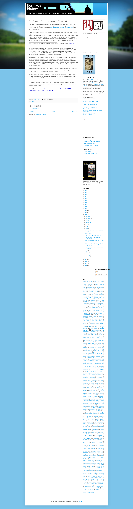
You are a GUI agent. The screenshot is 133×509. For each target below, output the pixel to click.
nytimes (92, 419)
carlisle (98, 303)
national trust (85, 409)
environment (93, 336)
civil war (101, 309)
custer (84, 320)
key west (92, 383)
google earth (92, 353)
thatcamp (100, 467)
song (98, 455)
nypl (88, 419)
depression (97, 324)
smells (95, 454)
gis (103, 349)
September (88, 222)
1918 (84, 282)
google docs (85, 353)
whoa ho (84, 485)
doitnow (94, 333)
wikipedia (96, 485)
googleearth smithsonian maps (88, 356)
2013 (85, 210)
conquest (94, 316)
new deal (92, 410)
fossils (97, 344)
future (99, 346)
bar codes (96, 294)
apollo (97, 288)
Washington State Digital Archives (92, 141)
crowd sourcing (86, 319)
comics (92, 313)
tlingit (103, 469)
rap (85, 441)
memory (102, 399)
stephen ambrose (87, 463)
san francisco (94, 446)
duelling (99, 333)
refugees (93, 442)
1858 (91, 281)
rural (96, 445)
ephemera (101, 336)
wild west (102, 485)
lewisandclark (100, 387)
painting (101, 423)
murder (103, 403)
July (87, 224)
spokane (91, 457)
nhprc (99, 414)
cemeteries (85, 306)
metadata (86, 400)
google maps (100, 353)
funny (84, 346)
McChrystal (98, 399)
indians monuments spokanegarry (95, 374)
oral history (100, 422)
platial (99, 430)
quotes (95, 439)
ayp (92, 294)
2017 (85, 202)
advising (96, 284)
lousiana (84, 394)
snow (84, 455)
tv (93, 470)
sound (102, 455)
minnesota (102, 400)
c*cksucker (85, 303)
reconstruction (95, 441)
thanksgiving (93, 467)
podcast (88, 432)
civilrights (84, 310)
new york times (94, 412)
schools (84, 448)
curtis (102, 319)
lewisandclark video (87, 389)
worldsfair (98, 486)
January (88, 257)
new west (88, 412)
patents (95, 425)
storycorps (86, 464)
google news (85, 354)
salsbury (88, 446)
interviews (99, 377)
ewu (98, 337)
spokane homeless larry (94, 458)
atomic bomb (91, 293)
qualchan (90, 439)
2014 (85, 208)
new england (98, 410)
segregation (85, 451)
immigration (85, 369)
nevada (87, 410)
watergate (94, 480)
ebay (85, 334)
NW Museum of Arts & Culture (91, 145)
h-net (85, 360)
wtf (90, 487)
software (94, 455)
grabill (84, 357)
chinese (88, 307)
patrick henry (100, 425)
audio (97, 293)
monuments (85, 403)
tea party (85, 466)
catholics (86, 304)
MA (92, 394)
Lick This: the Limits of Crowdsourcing (90, 101)
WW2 (98, 487)
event (93, 337)
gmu (99, 350)
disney (84, 333)
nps (100, 417)
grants (90, 359)
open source (90, 422)
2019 (85, 198)
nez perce (95, 414)
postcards (101, 433)
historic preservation (87, 363)
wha (95, 482)
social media (88, 455)
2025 (85, 192)
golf (102, 350)
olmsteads (93, 420)
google (89, 352)
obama (101, 419)
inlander (89, 376)
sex (89, 451)
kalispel (101, 381)
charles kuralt (95, 306)
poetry (93, 432)
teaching (90, 466)
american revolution (91, 287)
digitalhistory (93, 331)
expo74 (85, 340)
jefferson (89, 380)
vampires (90, 473)
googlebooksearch (99, 354)
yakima (86, 489)
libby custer (95, 389)
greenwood (95, 359)
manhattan (96, 396)
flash (89, 343)
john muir (88, 381)
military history (92, 400)
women (93, 486)
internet (93, 376)
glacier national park (88, 350)
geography (92, 347)
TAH (33, 101)
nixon (103, 414)
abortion (85, 284)
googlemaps (98, 356)
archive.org (85, 291)
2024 (85, 194)
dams (88, 320)
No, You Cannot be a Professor (89, 98)
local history (96, 392)
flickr (93, 343)
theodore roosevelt (93, 469)
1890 (98, 281)
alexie (93, 285)
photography (95, 429)
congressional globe (87, 316)
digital (90, 326)
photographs (86, 429)
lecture (101, 386)
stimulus (102, 463)
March (87, 253)
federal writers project (99, 340)
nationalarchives (92, 409)
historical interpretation (99, 363)
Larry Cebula (91, 80)
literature (102, 390)
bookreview (89, 298)
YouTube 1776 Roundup (87, 114)
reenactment (85, 442)
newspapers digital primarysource (91, 413)
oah (97, 419)
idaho (101, 367)
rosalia (93, 445)
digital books (94, 328)
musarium (86, 404)
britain (88, 300)
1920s (87, 282)
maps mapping (86, 399)
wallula (89, 476)
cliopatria (85, 311)
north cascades (88, 416)
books (95, 298)
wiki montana (90, 485)
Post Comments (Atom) (40, 114)
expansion (96, 338)
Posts (98, 272)
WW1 (94, 487)
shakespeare (85, 452)
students (92, 464)
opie (95, 422)
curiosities (97, 319)
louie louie (96, 393)
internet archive (100, 376)
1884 (95, 281)
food (100, 343)
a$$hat (103, 282)
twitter (100, 470)
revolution (97, 443)
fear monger (91, 340)
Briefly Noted (88, 233)
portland (94, 433)
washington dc (86, 477)
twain (97, 470)
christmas (89, 308)
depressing (91, 324)
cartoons (102, 303)
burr (98, 301)
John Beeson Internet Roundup (89, 113)
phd (96, 427)
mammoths (90, 396)
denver (101, 323)
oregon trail (90, 423)
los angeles (90, 393)
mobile (95, 402)
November (88, 218)
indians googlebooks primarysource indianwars (95, 371)
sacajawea (101, 445)
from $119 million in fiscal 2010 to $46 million (61, 27)
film (94, 341)
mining (97, 400)
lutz (88, 394)
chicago (84, 307)
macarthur (101, 394)
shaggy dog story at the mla (97, 451)
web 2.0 (84, 482)
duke (103, 333)
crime (102, 317)
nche (98, 409)
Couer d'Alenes (91, 317)
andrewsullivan (85, 288)
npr (97, 417)
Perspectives (91, 427)
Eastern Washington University (90, 82)
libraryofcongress (92, 390)
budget (103, 300)
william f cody (87, 486)
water (90, 480)
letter (84, 387)
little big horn (86, 391)
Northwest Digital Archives (90, 140)
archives (91, 291)
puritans (101, 438)
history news (98, 364)
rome (89, 445)
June (87, 226)
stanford (102, 461)
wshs (84, 487)
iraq (96, 378)
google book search (98, 352)
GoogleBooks (92, 354)
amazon (97, 285)
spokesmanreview (95, 461)
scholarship (101, 446)
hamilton (96, 360)
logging (101, 391)
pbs (89, 426)
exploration (102, 338)
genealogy (85, 347)
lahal (87, 384)
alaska (88, 285)
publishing (96, 438)
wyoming (102, 487)
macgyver (85, 396)
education (94, 334)
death (93, 323)
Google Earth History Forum (90, 153)
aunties (88, 294)
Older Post (74, 111)
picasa (101, 429)
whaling (88, 483)
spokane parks (91, 460)
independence (93, 369)
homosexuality (85, 367)
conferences (86, 314)
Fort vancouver (91, 344)
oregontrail (96, 423)
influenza (84, 376)
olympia (98, 420)
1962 (99, 282)
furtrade (94, 346)
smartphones (90, 454)
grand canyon (98, 357)
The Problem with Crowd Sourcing (93, 235)
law (91, 386)
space (84, 457)
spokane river (99, 460)
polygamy (102, 432)
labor (84, 384)
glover (95, 350)
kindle (97, 383)
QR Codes (85, 439)
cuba (92, 319)
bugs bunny (94, 301)
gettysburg (93, 349)
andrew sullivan (100, 287)
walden (99, 474)
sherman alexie (93, 452)
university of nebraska (89, 472)
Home (53, 111)
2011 (85, 214)
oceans (84, 420)
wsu (87, 487)
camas (89, 303)
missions (91, 401)
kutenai (101, 383)
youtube (91, 489)
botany (84, 300)
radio (103, 439)
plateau (94, 430)
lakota (91, 384)
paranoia (90, 425)
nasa (96, 406)
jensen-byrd (95, 380)
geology (98, 347)
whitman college (94, 483)
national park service (98, 407)
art (97, 291)
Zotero (85, 155)
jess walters (101, 380)
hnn (97, 366)
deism (97, 323)
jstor (97, 381)
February (88, 255)
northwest (96, 416)
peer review (85, 427)
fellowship (86, 341)
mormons (91, 403)
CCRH (101, 304)
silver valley (100, 452)
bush (102, 301)
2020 (85, 196)
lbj (97, 386)
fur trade (89, 346)
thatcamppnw (85, 469)
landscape (95, 384)
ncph (101, 409)
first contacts (99, 341)
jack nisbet (101, 378)
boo (100, 297)
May (87, 228)
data (91, 321)
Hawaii (101, 360)
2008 (85, 263)
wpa (102, 486)
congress (101, 314)
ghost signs (99, 349)
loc (91, 391)
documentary (89, 333)
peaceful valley (95, 426)
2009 (85, 261)
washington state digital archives (90, 479)
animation (92, 288)
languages (101, 384)
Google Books (87, 151)
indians (101, 369)
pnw (84, 432)
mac (96, 394)
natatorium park (101, 406)
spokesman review (86, 461)
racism (99, 439)
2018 (85, 200)
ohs (88, 420)
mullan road (97, 403)
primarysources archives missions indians (91, 436)
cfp (90, 306)
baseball (101, 294)
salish (84, 446)
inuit (103, 377)
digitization (101, 331)
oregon (84, 423)
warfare (94, 476)
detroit (86, 326)
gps (102, 356)
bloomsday (96, 297)
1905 (102, 281)
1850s (87, 281)
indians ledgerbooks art (89, 373)
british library (93, 300)
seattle (93, 448)
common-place (99, 313)
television (86, 467)
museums (92, 404)
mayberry (92, 399)
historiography (87, 364)
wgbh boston (90, 482)
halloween (90, 360)
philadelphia (101, 427)
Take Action (71, 43)
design (103, 324)
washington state (96, 477)
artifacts (101, 291)
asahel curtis (85, 293)
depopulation (85, 324)
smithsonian (100, 454)
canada (93, 303)
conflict (95, 314)
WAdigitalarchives (91, 474)
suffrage (97, 464)
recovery (101, 441)
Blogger (80, 501)
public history (86, 438)
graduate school (90, 357)
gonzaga (84, 351)
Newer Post (31, 111)
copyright (85, 317)
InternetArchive (85, 377)
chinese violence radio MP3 (97, 307)
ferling (90, 341)
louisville (101, 393)
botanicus (101, 298)
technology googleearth (100, 466)
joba (83, 381)
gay (102, 346)
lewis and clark (90, 387)
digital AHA (97, 326)
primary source (87, 435)
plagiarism (89, 430)
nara (93, 406)
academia (91, 284)
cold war (96, 311)
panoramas (85, 425)
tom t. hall (86, 470)
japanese (84, 380)
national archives (87, 407)
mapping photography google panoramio (90, 397)
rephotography (86, 443)
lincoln (98, 390)
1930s (91, 282)
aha (101, 284)
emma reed (101, 334)
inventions (86, 378)
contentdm (101, 316)
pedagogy (101, 426)
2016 (85, 204)
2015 (85, 206)
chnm (84, 308)
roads (85, 445)
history (92, 364)
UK (103, 470)
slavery (84, 454)
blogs (90, 297)
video (95, 473)
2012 (85, 212)
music (89, 406)
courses (97, 317)
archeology (99, 290)
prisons (101, 436)
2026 (85, 190)
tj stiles (99, 469)
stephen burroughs (95, 463)
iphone (91, 378)
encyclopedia (85, 336)
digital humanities (96, 330)
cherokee (101, 306)
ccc (96, 304)
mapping (101, 396)
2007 (85, 265)
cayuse (92, 304)
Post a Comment (34, 108)
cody (90, 311)
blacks (99, 295)
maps (101, 397)
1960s (95, 282)
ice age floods (94, 367)
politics (97, 432)
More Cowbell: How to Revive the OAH (90, 100)
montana (101, 401)
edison (89, 334)
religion (100, 442)
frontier (101, 344)
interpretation (92, 377)
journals (93, 381)
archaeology (93, 290)
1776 (84, 281)
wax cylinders (100, 480)
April (87, 250)
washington (100, 476)
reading (89, 441)
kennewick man (86, 383)
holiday (101, 366)
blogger (85, 297)
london (84, 393)
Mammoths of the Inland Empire (89, 108)
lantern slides (86, 386)
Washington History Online (90, 143)
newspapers (101, 412)
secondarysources (99, 449)
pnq (102, 430)
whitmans (101, 483)
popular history (87, 433)
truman (90, 470)
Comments (99, 274)
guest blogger (101, 359)
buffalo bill (86, 301)
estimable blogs (86, 337)
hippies (89, 361)
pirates (84, 430)
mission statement (87, 92)
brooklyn (98, 300)
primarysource (99, 435)
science (89, 448)
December (88, 216)
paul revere (85, 426)
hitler (94, 366)
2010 (85, 259)
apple (87, 290)
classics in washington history (95, 310)
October (88, 220)
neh (83, 410)
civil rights (95, 308)
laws (95, 386)
